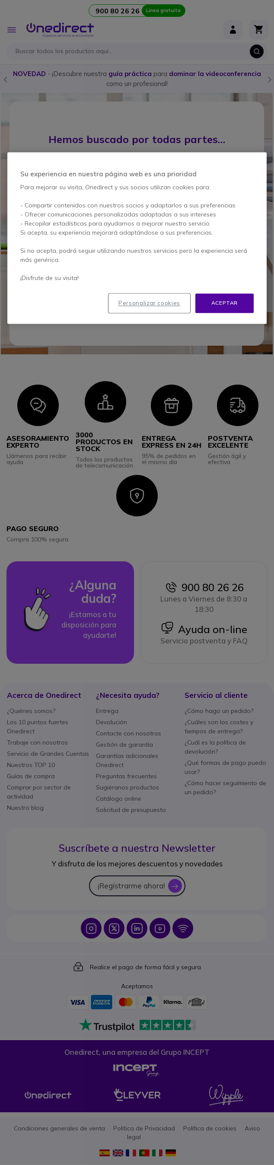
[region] (137, 238)
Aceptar (224, 303)
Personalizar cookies (149, 303)
